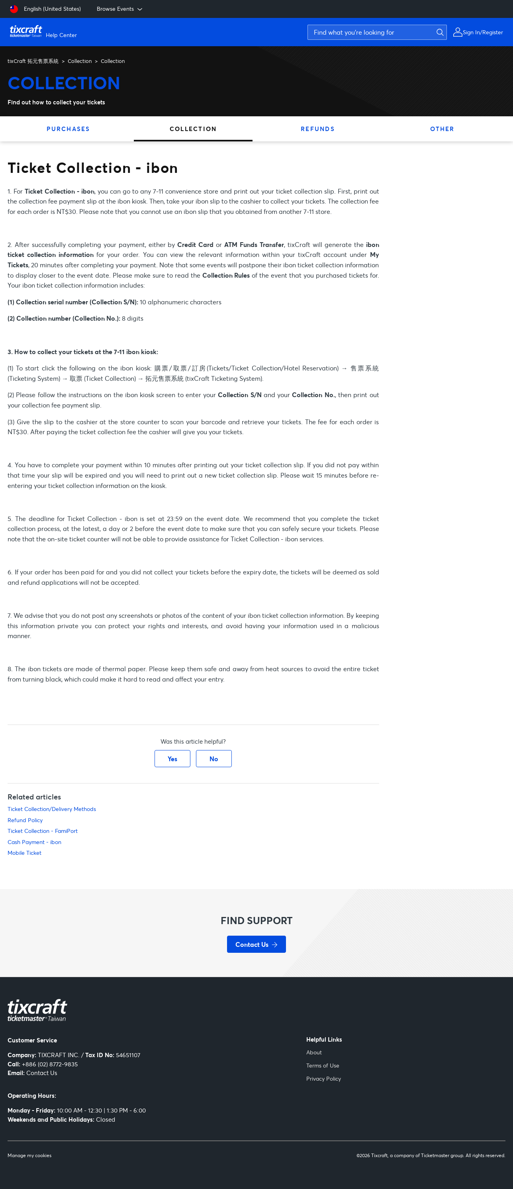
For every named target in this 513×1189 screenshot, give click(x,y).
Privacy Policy (323, 1078)
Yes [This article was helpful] (172, 758)
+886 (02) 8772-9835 (50, 1064)
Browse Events (120, 9)
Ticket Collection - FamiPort (43, 830)
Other (442, 129)
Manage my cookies (29, 1155)
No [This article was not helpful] (214, 758)
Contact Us (41, 1073)
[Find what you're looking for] (377, 32)
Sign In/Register (483, 32)
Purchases (68, 129)
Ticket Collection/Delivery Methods (52, 809)
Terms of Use (322, 1065)
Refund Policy (25, 820)
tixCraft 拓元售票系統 (33, 61)
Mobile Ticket (24, 852)
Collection (80, 61)
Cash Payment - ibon (34, 842)
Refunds (318, 129)
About (314, 1052)
